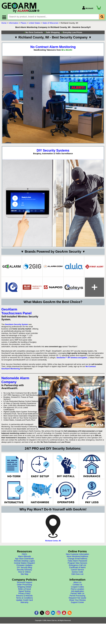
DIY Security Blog (24, 568)
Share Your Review (77, 601)
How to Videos (24, 573)
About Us (77, 583)
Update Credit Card (24, 601)
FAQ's (24, 555)
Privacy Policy (24, 594)
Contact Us (77, 585)
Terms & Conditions (24, 599)
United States (34, 24)
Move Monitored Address (77, 557)
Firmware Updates (24, 566)
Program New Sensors (77, 564)
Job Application (77, 592)
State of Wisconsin (50, 24)
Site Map (24, 575)
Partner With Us (77, 594)
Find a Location (77, 590)
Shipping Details (24, 588)
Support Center (77, 603)
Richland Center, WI (53, 542)
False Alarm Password (77, 562)
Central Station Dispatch (24, 564)
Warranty (24, 603)
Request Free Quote (77, 599)
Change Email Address (77, 559)
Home (3, 24)
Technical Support (24, 583)
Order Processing (24, 585)
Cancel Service (77, 571)
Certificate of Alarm (77, 568)
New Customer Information (77, 555)
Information (13, 24)
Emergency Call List (77, 566)
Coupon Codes (77, 588)
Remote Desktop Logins (24, 562)
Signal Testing (24, 592)
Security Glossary (24, 571)
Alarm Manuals (24, 557)
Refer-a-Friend (24, 590)
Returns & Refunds (24, 597)
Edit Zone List (77, 575)
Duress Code (77, 573)
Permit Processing (77, 597)
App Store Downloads (24, 559)
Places (23, 24)
